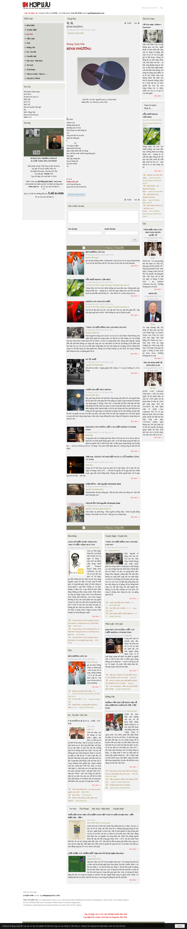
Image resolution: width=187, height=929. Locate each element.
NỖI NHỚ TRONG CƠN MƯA (98, 279)
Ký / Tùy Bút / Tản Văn (77, 715)
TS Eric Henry (105, 823)
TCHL (153, 258)
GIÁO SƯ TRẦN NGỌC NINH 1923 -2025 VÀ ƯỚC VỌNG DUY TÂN (82, 543)
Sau (135, 23)
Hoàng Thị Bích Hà (92, 333)
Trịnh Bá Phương (125, 788)
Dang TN (107, 509)
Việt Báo (153, 388)
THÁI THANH (86, 795)
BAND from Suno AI (31, 97)
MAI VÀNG (76, 795)
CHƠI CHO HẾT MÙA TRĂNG (98, 389)
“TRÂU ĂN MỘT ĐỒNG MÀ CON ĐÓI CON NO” (106, 327)
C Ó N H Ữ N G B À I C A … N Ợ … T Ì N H (84, 722)
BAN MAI (27, 94)
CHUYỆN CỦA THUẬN (117, 608)
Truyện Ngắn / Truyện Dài (116, 536)
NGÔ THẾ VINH (95, 548)
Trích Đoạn (84, 809)
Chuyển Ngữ (118, 809)
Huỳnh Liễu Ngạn (92, 258)
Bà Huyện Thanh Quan (32, 92)
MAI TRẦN (113, 776)
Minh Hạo (89, 435)
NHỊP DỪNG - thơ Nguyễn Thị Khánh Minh (103, 484)
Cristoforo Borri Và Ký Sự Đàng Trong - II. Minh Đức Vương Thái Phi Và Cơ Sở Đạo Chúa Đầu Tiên (84, 631)
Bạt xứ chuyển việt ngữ (32, 107)
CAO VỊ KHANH (154, 211)
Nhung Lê (131, 683)
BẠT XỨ (27, 104)
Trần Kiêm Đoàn (132, 711)
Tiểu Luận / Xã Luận (114, 624)
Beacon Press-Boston (31, 115)
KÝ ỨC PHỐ (91, 359)
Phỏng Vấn (110, 697)
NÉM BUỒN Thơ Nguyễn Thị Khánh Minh (103, 503)
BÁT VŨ (27, 102)
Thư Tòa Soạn (149, 19)
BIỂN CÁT (28, 117)
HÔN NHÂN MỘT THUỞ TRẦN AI (121, 613)
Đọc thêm (134, 266)
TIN (144, 224)
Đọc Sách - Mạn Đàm (101, 809)
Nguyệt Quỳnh (114, 788)
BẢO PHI (27, 99)
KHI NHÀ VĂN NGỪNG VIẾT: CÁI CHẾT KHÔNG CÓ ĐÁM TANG (119, 631)
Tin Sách (73, 809)
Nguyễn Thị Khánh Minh (94, 365)
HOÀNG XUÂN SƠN (75, 33)
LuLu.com (58, 181)
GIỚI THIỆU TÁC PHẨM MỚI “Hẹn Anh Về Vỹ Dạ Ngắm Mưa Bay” (96, 853)
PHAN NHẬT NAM (124, 782)
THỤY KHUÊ (77, 626)
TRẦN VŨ (114, 782)
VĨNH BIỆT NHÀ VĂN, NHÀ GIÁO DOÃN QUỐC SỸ (152, 232)
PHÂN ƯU (153, 293)
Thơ (70, 650)
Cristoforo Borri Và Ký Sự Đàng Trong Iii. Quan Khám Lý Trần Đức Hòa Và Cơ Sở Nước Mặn (83, 623)
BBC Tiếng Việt (29, 112)
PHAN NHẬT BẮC (92, 395)
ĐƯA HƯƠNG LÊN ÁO (95, 252)
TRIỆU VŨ (90, 729)
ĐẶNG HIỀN (85, 792)
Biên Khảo (72, 536)
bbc (25, 110)
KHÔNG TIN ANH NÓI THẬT (98, 301)
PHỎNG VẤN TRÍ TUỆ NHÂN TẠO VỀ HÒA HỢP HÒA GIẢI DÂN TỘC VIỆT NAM (121, 705)
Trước (129, 23)
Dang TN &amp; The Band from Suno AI (115, 285)
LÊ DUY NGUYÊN (92, 285)
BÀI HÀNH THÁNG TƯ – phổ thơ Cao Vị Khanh (153, 208)
